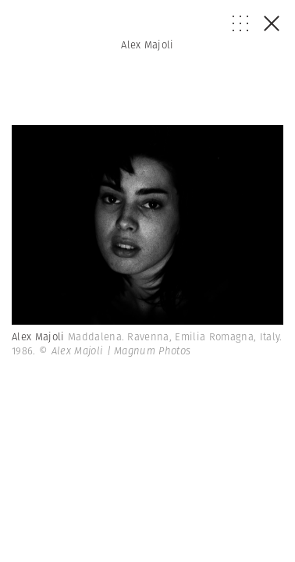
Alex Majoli (147, 44)
